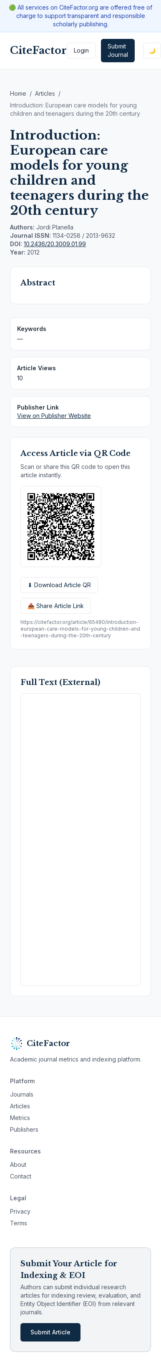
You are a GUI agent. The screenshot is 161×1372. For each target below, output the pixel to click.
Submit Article (50, 1332)
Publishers (24, 1129)
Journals (21, 1094)
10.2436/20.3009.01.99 (55, 243)
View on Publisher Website (54, 415)
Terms (18, 1223)
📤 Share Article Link (56, 605)
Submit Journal (118, 50)
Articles (45, 93)
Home (18, 93)
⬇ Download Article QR (59, 584)
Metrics (20, 1117)
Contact (20, 1176)
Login (81, 50)
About (18, 1164)
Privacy (20, 1211)
